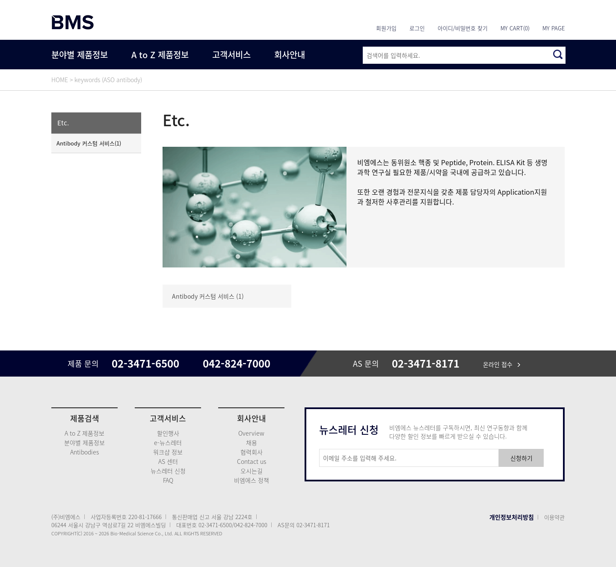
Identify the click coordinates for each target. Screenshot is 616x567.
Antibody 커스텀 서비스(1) (88, 143)
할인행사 (168, 433)
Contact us (251, 461)
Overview (251, 433)
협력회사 (251, 452)
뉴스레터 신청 (168, 470)
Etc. (63, 123)
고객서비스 (231, 54)
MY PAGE (553, 28)
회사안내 (289, 54)
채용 (251, 442)
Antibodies (84, 452)
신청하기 (521, 458)
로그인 (417, 28)
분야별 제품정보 (79, 54)
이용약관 (554, 517)
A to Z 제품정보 (160, 54)
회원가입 (386, 28)
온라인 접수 (501, 364)
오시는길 (251, 470)
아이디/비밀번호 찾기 (463, 28)
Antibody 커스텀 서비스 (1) (208, 296)
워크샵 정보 (168, 452)
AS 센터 (168, 461)
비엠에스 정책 (251, 480)
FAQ (168, 480)
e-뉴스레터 (168, 442)
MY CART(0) (515, 28)
